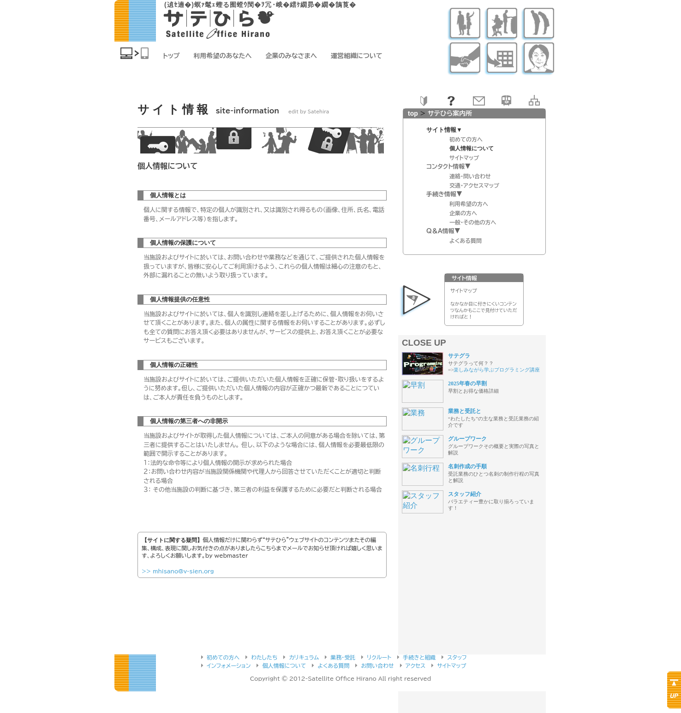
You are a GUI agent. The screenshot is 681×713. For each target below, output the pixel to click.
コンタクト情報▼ (448, 167)
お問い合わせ (377, 665)
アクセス (415, 665)
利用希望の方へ (468, 203)
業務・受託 (342, 657)
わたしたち (264, 657)
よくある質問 (465, 240)
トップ (171, 56)
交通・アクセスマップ (474, 185)
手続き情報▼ (444, 194)
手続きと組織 (419, 657)
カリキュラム (304, 657)
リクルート (379, 657)
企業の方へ (463, 213)
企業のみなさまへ (291, 56)
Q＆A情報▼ (443, 231)
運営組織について (356, 56)
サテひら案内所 (450, 113)
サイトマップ (464, 157)
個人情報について (284, 665)
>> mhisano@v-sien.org (178, 571)
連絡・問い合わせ (470, 176)
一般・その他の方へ (472, 222)
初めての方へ (466, 139)
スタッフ (457, 657)
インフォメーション (229, 665)
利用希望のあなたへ (223, 56)
